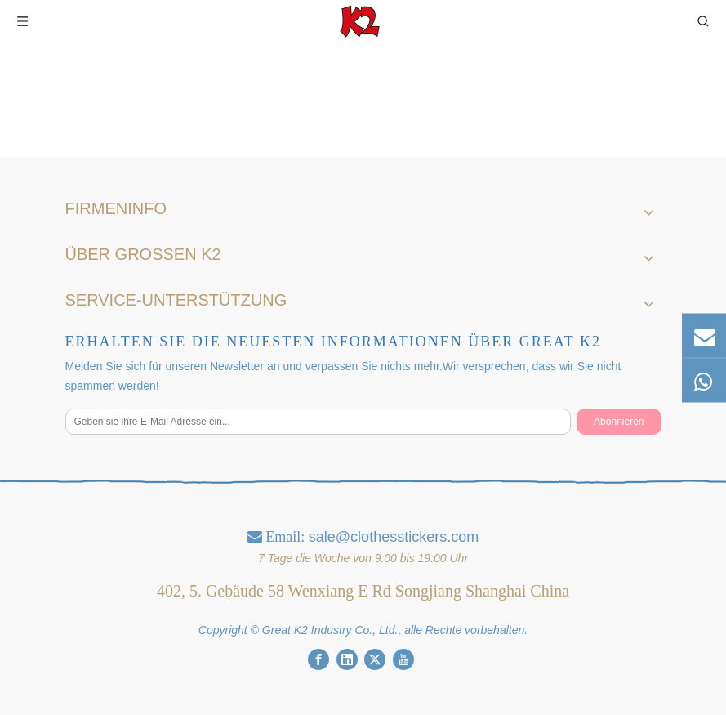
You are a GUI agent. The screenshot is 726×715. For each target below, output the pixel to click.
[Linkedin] (347, 659)
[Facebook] (318, 659)
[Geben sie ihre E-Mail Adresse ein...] (318, 422)
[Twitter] (374, 659)
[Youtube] (403, 659)
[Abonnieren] (619, 422)
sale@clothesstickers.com (394, 537)
